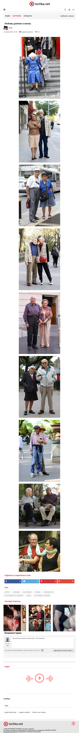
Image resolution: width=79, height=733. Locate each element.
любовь (16, 592)
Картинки (17, 16)
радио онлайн (24, 712)
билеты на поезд (38, 712)
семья (37, 592)
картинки (27, 592)
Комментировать (26, 32)
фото (7, 592)
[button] (69, 9)
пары (29, 595)
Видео (7, 16)
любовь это (48, 592)
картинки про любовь (14, 595)
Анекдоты (28, 16)
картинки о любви (42, 595)
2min (10, 28)
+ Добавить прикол (67, 16)
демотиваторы (10, 712)
